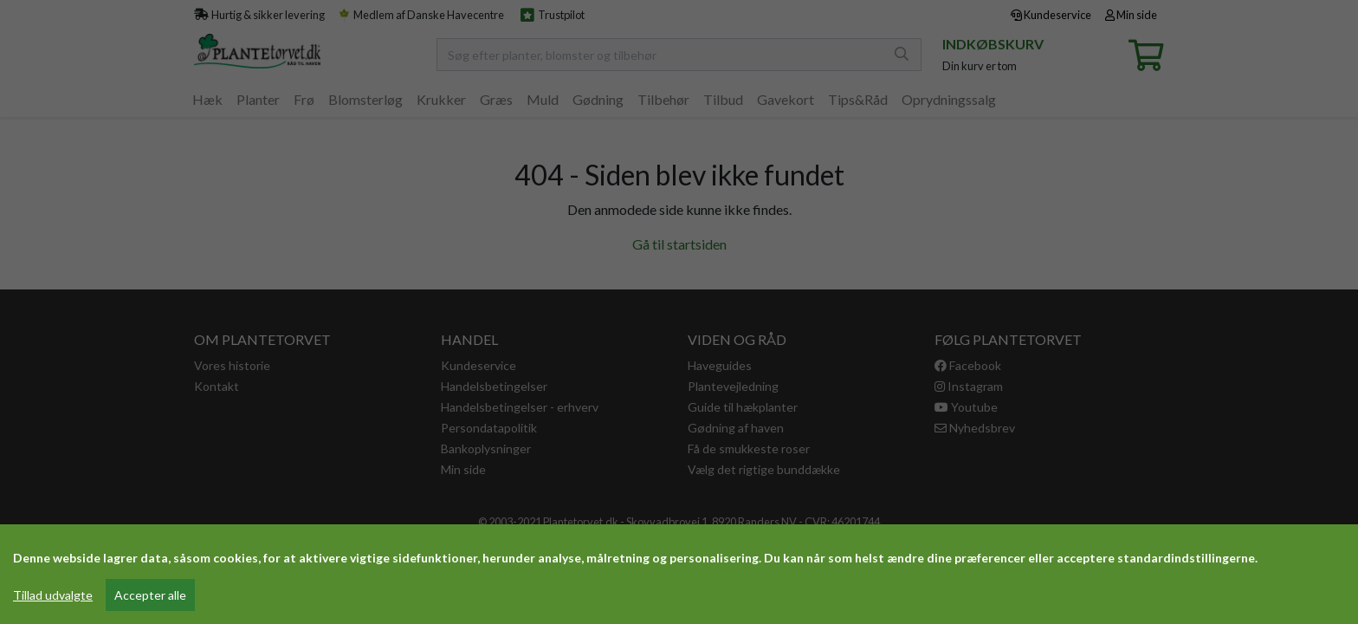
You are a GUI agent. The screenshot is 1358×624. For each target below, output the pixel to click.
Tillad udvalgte (53, 595)
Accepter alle (150, 595)
